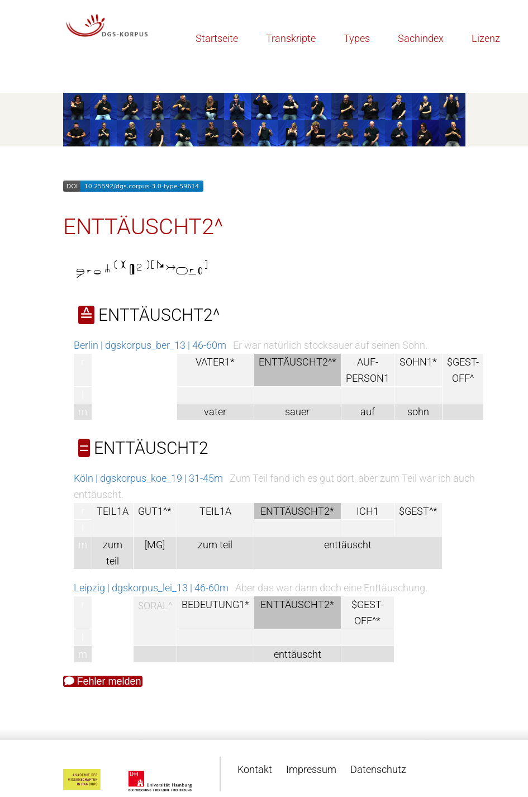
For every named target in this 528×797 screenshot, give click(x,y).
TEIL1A (113, 511)
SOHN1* (418, 362)
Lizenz (486, 38)
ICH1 (367, 511)
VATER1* (215, 362)
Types (357, 38)
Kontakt (254, 769)
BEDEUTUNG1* (215, 604)
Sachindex (421, 38)
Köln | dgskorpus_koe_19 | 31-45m (148, 478)
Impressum (311, 769)
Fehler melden (102, 681)
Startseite (217, 38)
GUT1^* (155, 511)
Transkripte (291, 38)
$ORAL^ (155, 605)
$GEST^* (418, 511)
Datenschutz (378, 769)
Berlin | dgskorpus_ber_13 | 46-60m (150, 345)
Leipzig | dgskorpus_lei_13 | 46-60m (151, 588)
